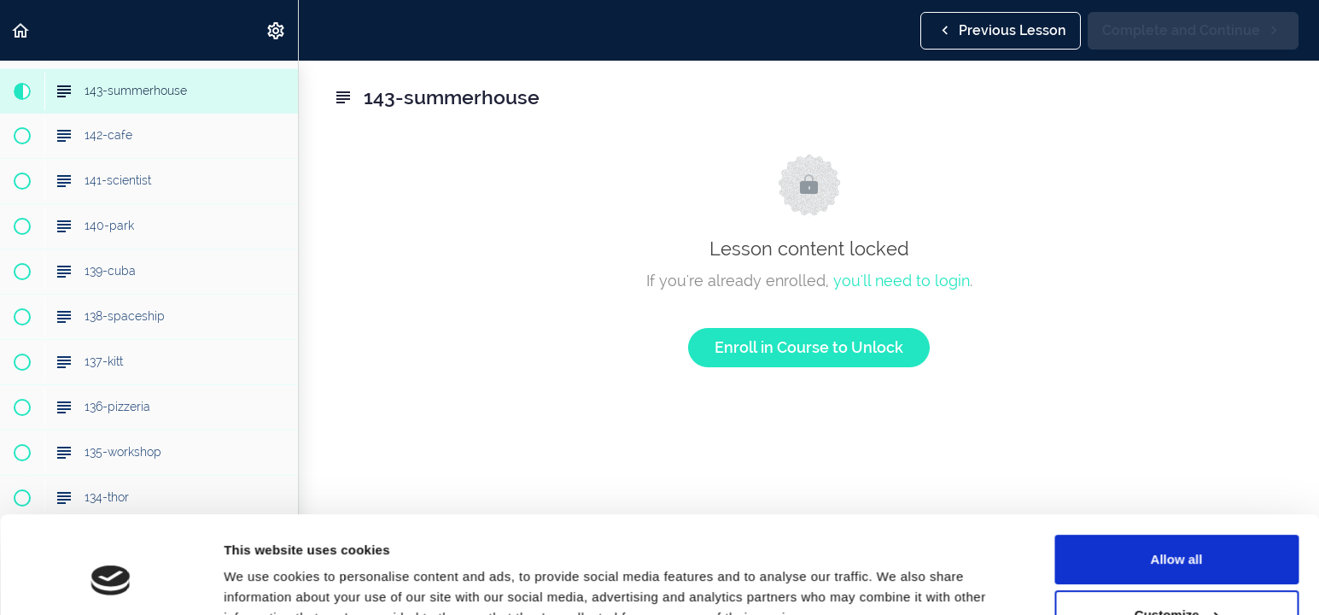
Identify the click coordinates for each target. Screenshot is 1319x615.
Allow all (1177, 476)
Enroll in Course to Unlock (809, 347)
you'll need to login (901, 281)
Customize (1177, 531)
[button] (21, 30)
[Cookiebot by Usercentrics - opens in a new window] (110, 581)
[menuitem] (276, 30)
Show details (263, 581)
